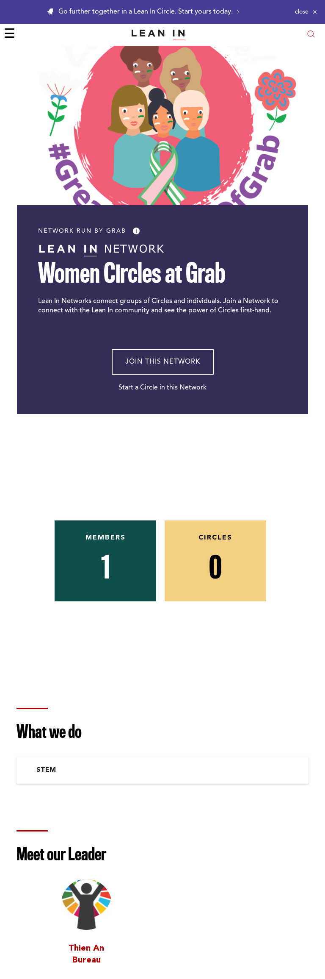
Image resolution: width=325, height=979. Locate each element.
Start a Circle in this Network (162, 387)
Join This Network (162, 362)
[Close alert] (306, 11)
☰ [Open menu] (9, 34)
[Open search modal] (311, 35)
